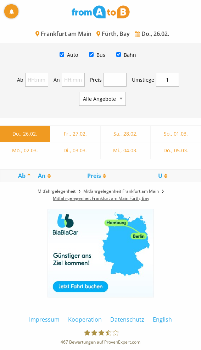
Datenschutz (127, 319)
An (57, 79)
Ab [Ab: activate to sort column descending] (22, 176)
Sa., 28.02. (125, 133)
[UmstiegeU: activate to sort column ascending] (163, 176)
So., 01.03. (176, 133)
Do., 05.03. (175, 150)
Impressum (44, 319)
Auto (72, 54)
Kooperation (85, 319)
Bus (100, 54)
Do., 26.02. (24, 133)
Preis (96, 79)
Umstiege (143, 79)
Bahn (130, 54)
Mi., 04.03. (125, 150)
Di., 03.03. (75, 150)
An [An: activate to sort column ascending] (42, 176)
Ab (20, 79)
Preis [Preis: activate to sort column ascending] (94, 176)
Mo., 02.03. (25, 150)
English (162, 319)
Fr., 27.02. (75, 133)
